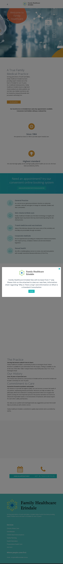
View (31, 291)
